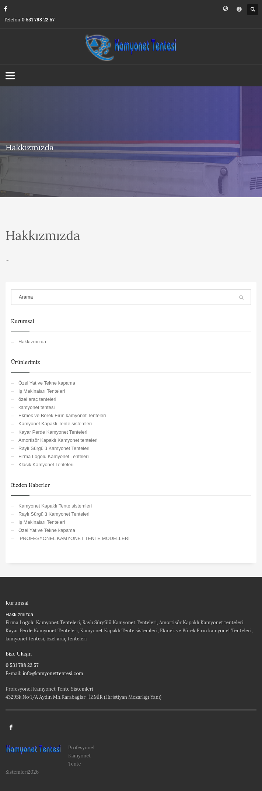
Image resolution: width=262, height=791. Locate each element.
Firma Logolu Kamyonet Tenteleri (53, 456)
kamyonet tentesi (36, 407)
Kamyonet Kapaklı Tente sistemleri (55, 423)
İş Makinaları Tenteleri (41, 391)
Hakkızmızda (32, 341)
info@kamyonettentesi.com (52, 673)
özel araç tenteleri (37, 399)
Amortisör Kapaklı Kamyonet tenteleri (58, 440)
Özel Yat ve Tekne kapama (46, 383)
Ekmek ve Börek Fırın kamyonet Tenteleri (62, 415)
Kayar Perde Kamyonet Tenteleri (52, 432)
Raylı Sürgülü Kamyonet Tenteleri (54, 448)
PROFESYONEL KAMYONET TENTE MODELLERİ (74, 538)
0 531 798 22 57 (38, 20)
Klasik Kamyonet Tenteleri (45, 464)
